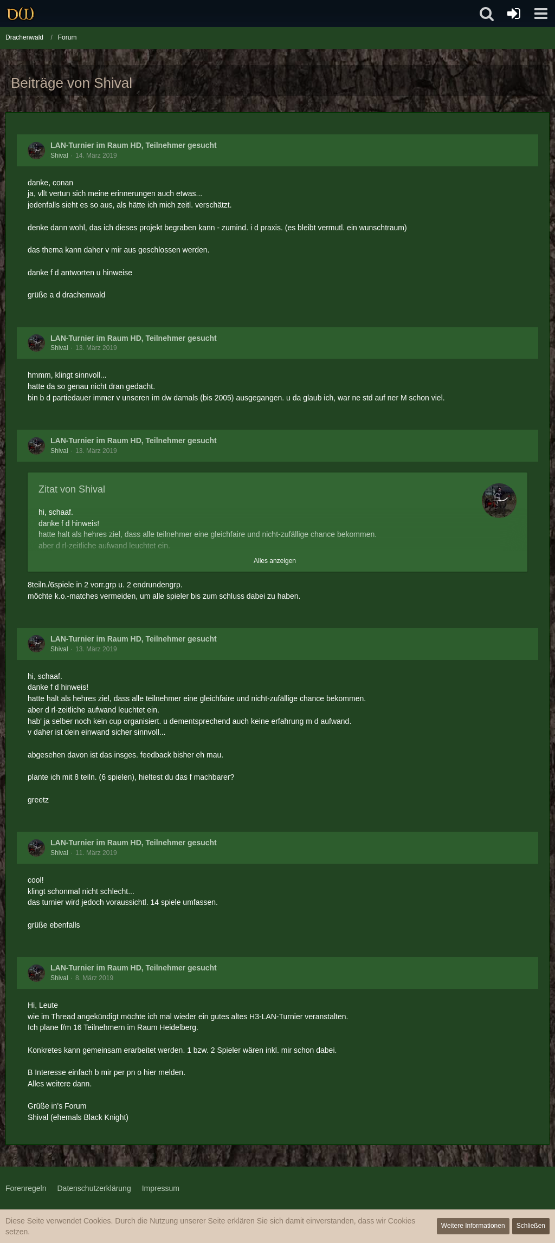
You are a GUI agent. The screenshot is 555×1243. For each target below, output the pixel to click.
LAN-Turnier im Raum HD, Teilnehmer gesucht (133, 145)
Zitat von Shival (71, 489)
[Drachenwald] (20, 13)
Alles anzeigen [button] (275, 561)
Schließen (531, 1225)
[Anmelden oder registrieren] (514, 13)
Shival (59, 155)
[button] (541, 13)
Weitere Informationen (473, 1225)
